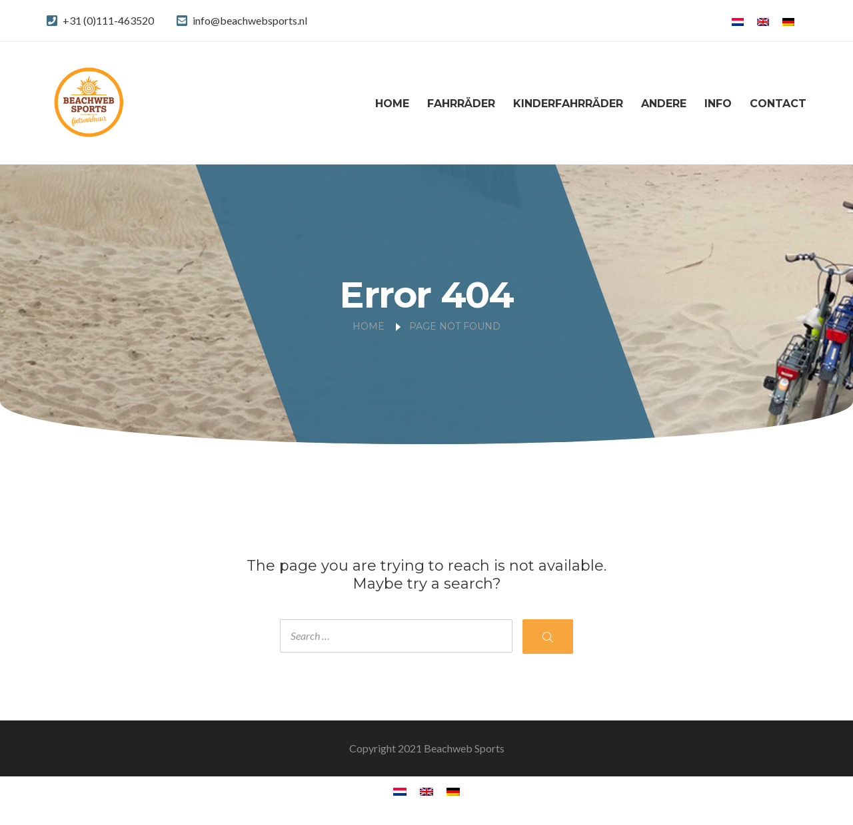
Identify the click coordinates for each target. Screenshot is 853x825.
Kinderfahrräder (568, 103)
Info (718, 103)
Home (392, 103)
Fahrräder (461, 103)
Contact (778, 103)
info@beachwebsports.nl (250, 20)
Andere (663, 103)
